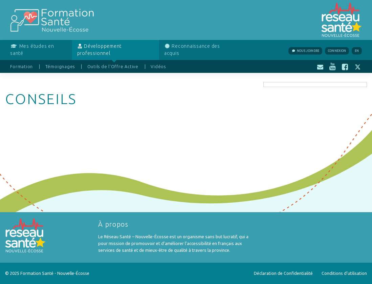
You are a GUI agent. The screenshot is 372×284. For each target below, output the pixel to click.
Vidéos (158, 66)
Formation (21, 66)
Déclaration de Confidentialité (283, 273)
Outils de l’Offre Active (112, 66)
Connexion (337, 51)
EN (357, 51)
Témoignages (60, 66)
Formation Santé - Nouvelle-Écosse (54, 273)
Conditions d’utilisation (344, 273)
